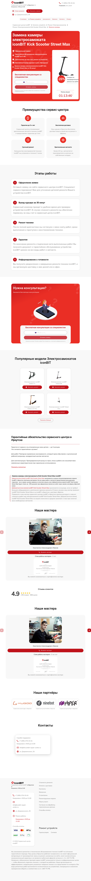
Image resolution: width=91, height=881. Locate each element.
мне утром (65, 5)
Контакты (62, 19)
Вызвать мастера (45, 552)
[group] (22, 704)
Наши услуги (43, 802)
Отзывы (69, 19)
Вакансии (54, 19)
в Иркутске (31, 5)
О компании (23, 19)
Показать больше (45, 420)
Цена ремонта (46, 19)
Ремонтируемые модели (47, 798)
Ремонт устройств (35, 19)
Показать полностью (18, 467)
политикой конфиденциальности (58, 341)
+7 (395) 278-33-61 (68, 3)
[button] (89, 532)
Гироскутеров (44, 832)
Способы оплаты (44, 810)
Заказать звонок (34, 11)
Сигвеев (54, 832)
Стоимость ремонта (45, 782)
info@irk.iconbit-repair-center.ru (29, 748)
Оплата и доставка (45, 786)
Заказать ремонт (32, 387)
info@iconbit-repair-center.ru (19, 804)
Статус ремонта (18, 11)
